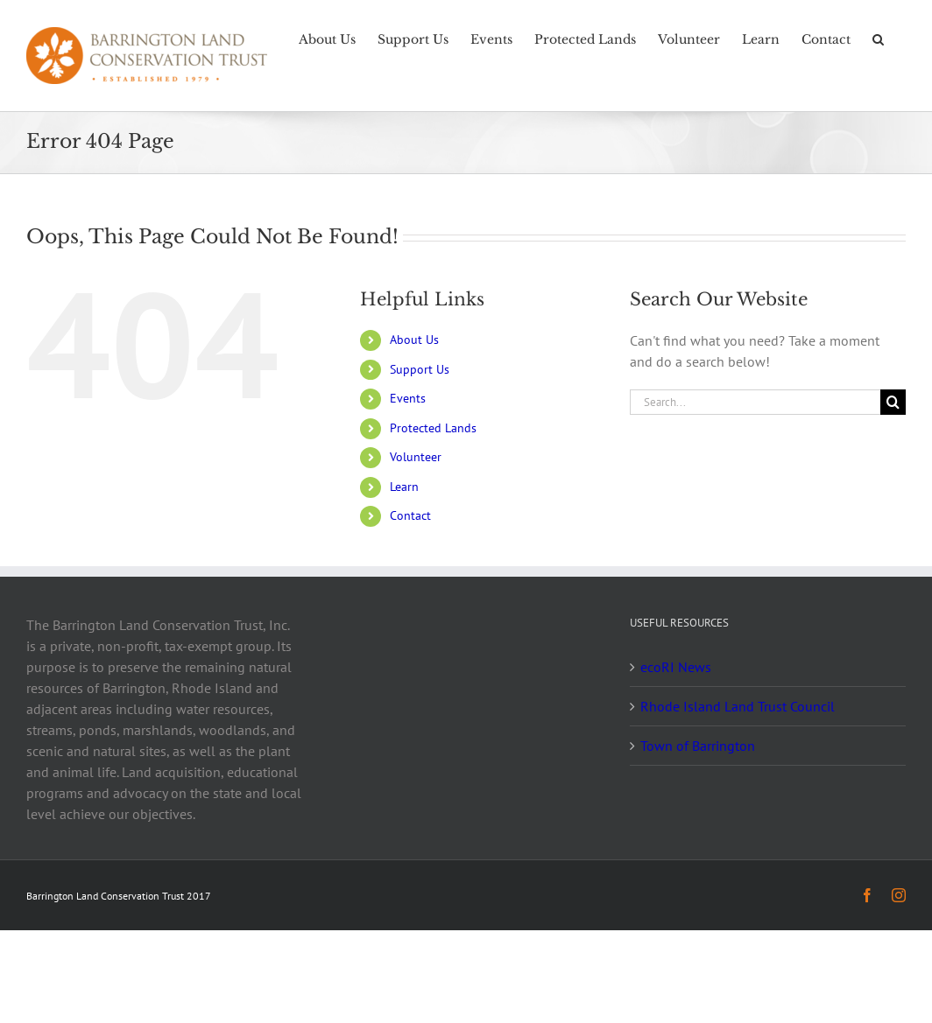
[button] (878, 37)
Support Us (419, 369)
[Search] (893, 402)
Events (408, 398)
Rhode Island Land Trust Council (737, 706)
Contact (410, 515)
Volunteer (415, 457)
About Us (414, 339)
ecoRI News (675, 667)
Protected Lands (433, 428)
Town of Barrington (697, 745)
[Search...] (755, 402)
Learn (404, 486)
